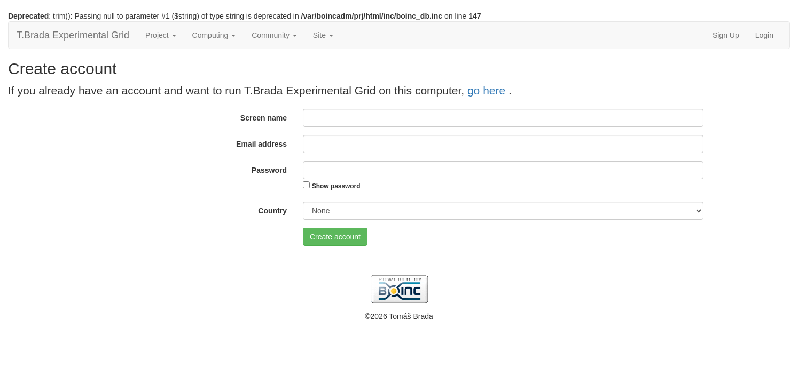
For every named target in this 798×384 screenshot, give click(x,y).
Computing (214, 35)
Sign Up (726, 35)
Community (274, 35)
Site (323, 35)
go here (487, 90)
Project (160, 35)
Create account (335, 237)
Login (764, 35)
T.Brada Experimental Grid (73, 35)
